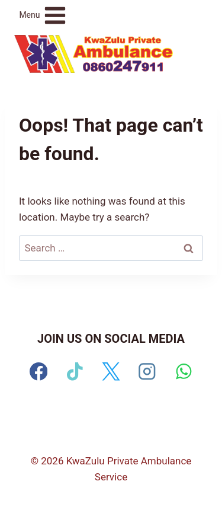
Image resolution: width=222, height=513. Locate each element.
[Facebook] (39, 371)
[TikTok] (75, 371)
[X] (111, 371)
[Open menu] (43, 15)
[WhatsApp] (183, 371)
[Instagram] (147, 371)
